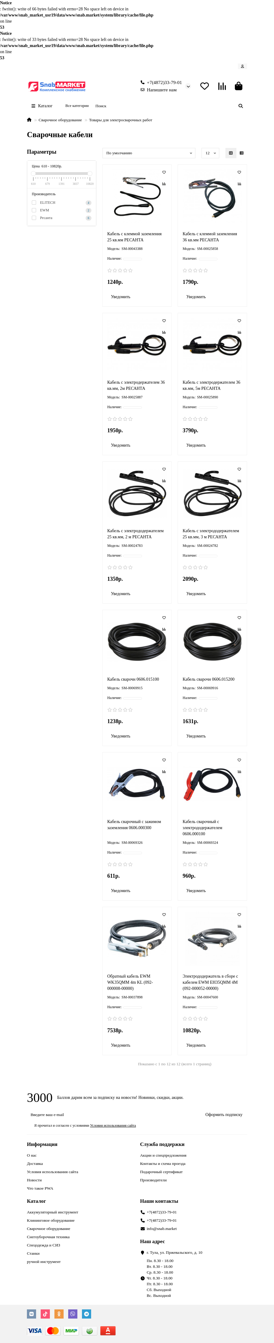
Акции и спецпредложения (163, 1155)
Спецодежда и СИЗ (43, 1245)
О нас (32, 1155)
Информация (42, 1144)
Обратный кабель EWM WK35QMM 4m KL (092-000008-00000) (130, 982)
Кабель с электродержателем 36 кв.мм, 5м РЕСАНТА (211, 385)
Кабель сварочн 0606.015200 (208, 679)
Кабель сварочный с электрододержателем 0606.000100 (202, 827)
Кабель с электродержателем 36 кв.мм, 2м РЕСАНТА (136, 385)
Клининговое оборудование (51, 1220)
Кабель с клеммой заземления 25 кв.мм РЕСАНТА (134, 237)
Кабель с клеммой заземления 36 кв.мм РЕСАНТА (210, 237)
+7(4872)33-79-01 (160, 82)
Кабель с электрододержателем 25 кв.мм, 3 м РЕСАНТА (211, 534)
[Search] (169, 106)
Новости (34, 1180)
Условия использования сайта (52, 1171)
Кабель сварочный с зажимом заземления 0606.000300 (134, 824)
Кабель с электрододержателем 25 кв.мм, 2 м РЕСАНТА (135, 534)
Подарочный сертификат (161, 1171)
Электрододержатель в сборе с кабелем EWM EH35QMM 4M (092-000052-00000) (210, 982)
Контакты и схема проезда (162, 1163)
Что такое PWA (40, 1188)
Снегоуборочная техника (48, 1237)
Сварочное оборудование (60, 120)
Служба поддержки (162, 1144)
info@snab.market (162, 1228)
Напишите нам (157, 89)
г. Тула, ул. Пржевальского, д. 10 (174, 1252)
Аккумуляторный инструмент (52, 1212)
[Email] (113, 1115)
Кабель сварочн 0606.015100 (133, 679)
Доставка (35, 1163)
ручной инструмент (44, 1261)
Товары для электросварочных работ (120, 120)
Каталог (36, 1201)
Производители (153, 1180)
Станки (33, 1253)
